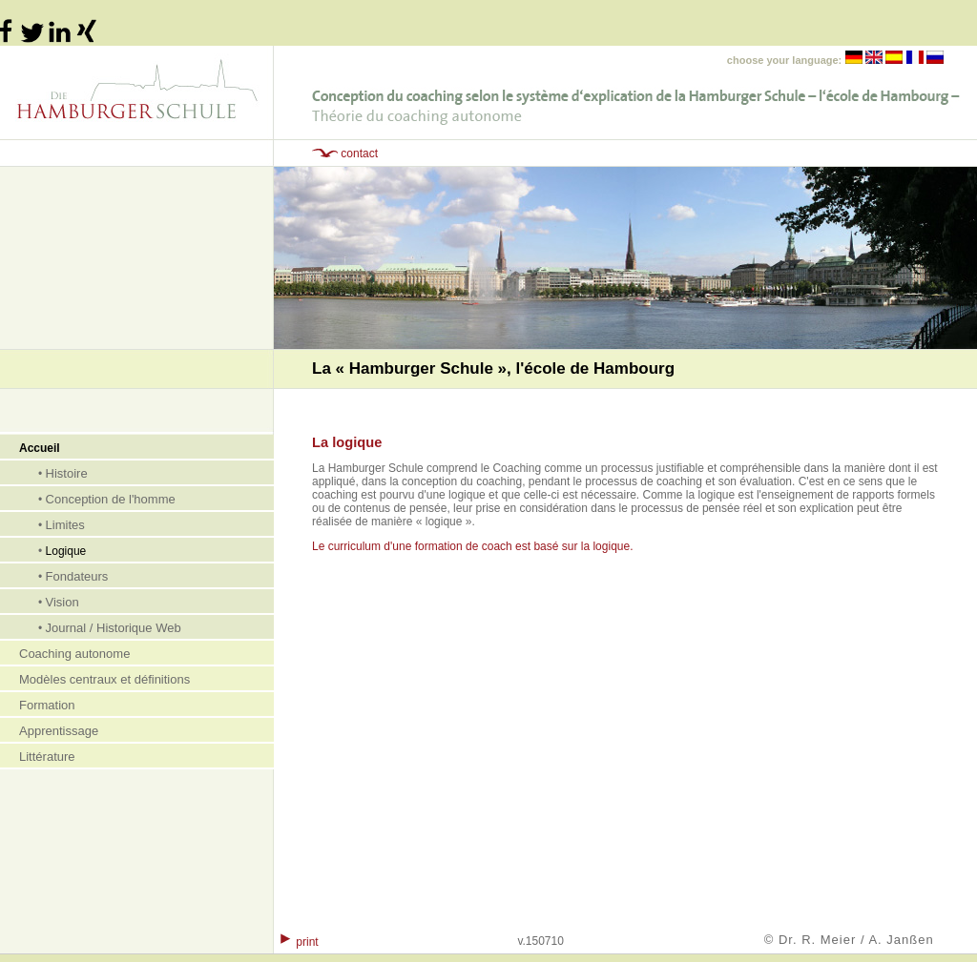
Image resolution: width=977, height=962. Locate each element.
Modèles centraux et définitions (104, 679)
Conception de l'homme (111, 499)
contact (359, 153)
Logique (66, 551)
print (307, 942)
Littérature (47, 756)
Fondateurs (77, 576)
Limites (65, 525)
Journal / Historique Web (113, 628)
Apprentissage (58, 731)
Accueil (39, 448)
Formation (47, 705)
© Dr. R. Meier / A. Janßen (849, 939)
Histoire (67, 473)
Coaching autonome (74, 653)
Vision (62, 602)
